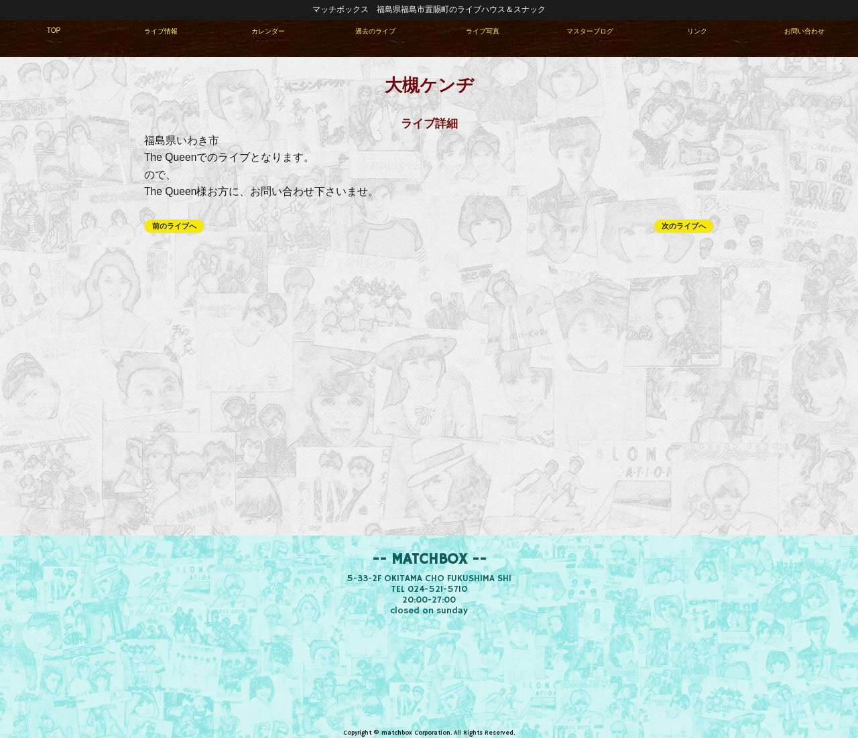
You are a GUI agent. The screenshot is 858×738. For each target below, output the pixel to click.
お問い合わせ (804, 31)
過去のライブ (375, 31)
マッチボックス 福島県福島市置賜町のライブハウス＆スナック (429, 9)
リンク (697, 31)
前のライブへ (174, 226)
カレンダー (268, 31)
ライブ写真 (482, 31)
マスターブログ (589, 31)
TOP (54, 30)
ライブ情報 (161, 31)
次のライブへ (684, 226)
